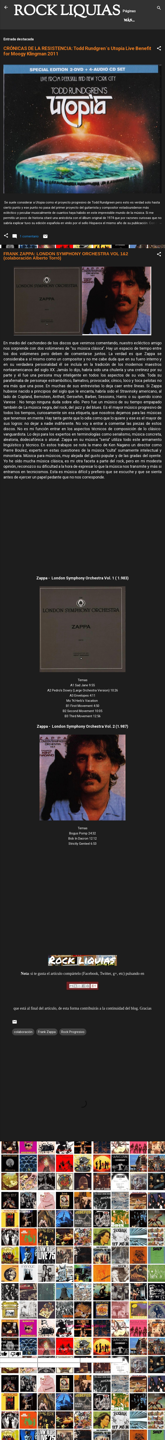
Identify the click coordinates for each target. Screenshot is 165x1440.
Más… (53, 38)
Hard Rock (28, 38)
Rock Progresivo (72, 1050)
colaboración (23, 1050)
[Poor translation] (16, 1372)
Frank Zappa (47, 1050)
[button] (159, 67)
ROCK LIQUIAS (67, 12)
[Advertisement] (82, 1193)
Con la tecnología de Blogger (82, 1344)
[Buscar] (159, 8)
